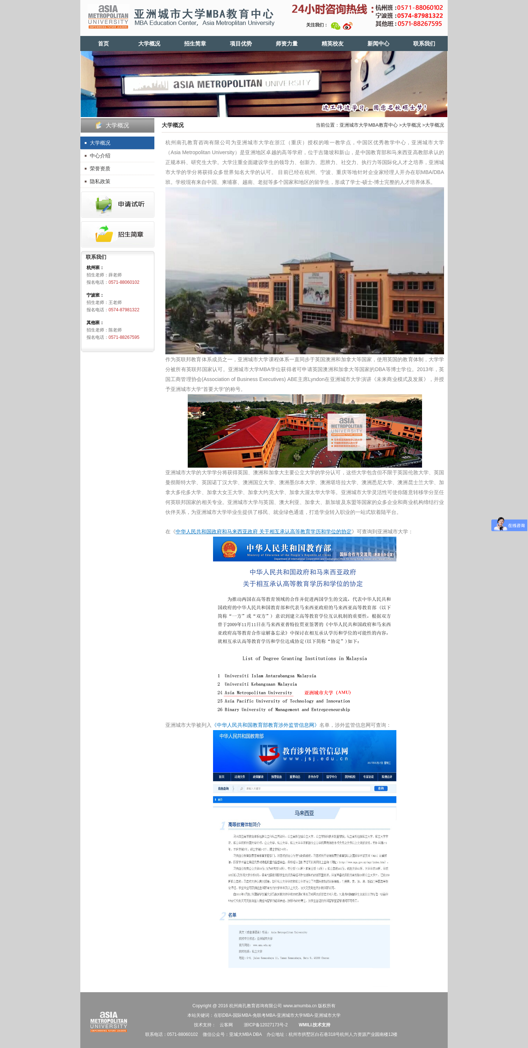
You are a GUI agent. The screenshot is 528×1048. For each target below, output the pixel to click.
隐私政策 (100, 181)
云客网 (226, 1024)
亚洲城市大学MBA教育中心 (368, 125)
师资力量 (287, 43)
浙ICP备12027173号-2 (264, 1024)
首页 (103, 43)
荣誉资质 (100, 168)
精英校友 (333, 43)
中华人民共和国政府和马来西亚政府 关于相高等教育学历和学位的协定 (264, 531)
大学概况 (149, 43)
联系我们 (424, 43)
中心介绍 (100, 156)
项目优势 (241, 43)
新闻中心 (378, 43)
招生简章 (195, 43)
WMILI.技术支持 (315, 1024)
